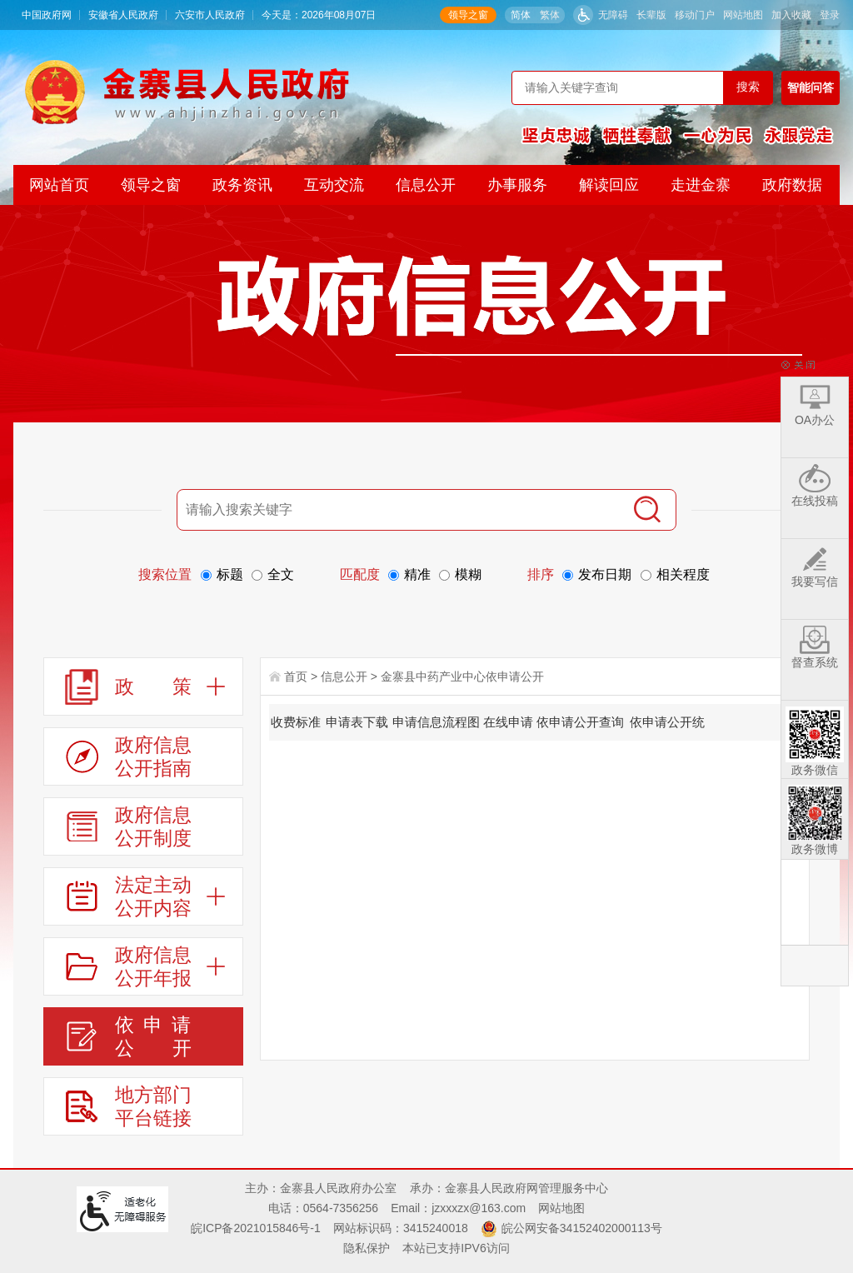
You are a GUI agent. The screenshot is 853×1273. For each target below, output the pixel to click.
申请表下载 (357, 722)
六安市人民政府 (210, 15)
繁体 (550, 15)
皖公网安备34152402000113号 (581, 1228)
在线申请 (508, 722)
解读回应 (609, 185)
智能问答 (810, 87)
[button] (651, 15)
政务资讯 (242, 185)
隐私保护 (366, 1248)
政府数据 (792, 185)
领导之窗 (468, 15)
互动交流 (334, 185)
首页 (295, 676)
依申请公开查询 (580, 722)
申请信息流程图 (436, 722)
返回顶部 (814, 966)
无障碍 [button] (613, 15)
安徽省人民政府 (123, 15)
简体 (521, 15)
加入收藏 (791, 15)
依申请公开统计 (667, 728)
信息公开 (426, 185)
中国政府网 (47, 15)
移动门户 (695, 15)
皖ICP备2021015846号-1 (256, 1228)
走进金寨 (701, 185)
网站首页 (59, 185)
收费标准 (296, 722)
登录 (830, 15)
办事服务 (517, 185)
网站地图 (743, 15)
